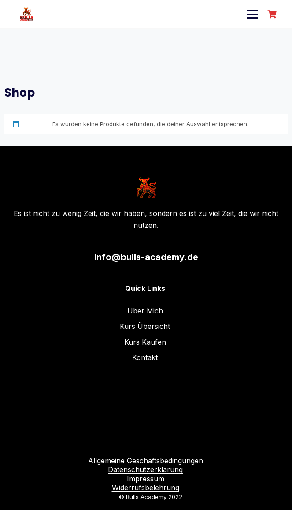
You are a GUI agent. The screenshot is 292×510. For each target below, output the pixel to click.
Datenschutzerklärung (145, 469)
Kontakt (145, 357)
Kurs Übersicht (145, 326)
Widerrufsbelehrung (145, 487)
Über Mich (145, 310)
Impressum (145, 478)
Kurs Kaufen (145, 342)
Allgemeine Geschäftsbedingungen (145, 460)
